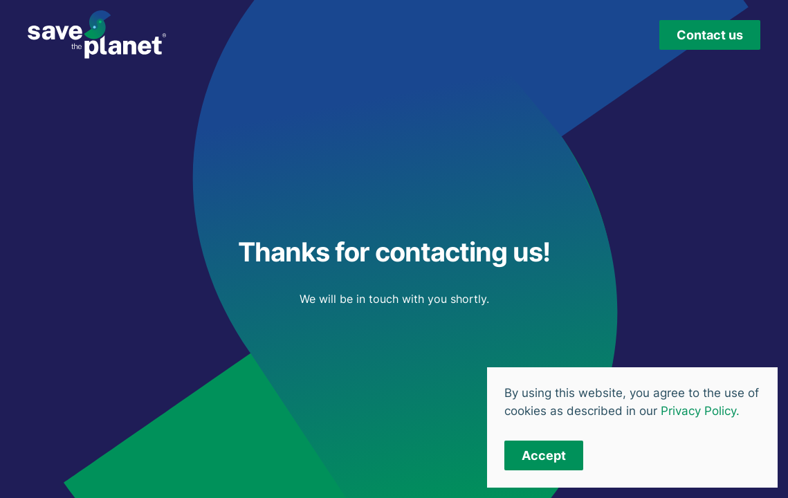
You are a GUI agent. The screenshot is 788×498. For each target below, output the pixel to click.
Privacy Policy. (700, 411)
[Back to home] (97, 34)
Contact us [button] (710, 35)
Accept (544, 455)
